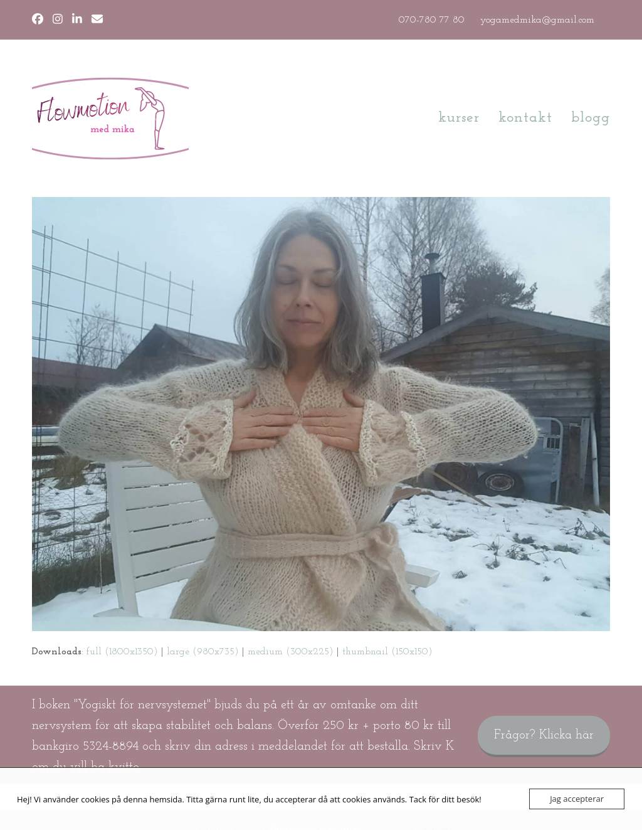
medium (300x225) (291, 652)
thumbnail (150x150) (387, 652)
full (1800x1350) (122, 652)
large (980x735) (203, 652)
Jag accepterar (577, 798)
